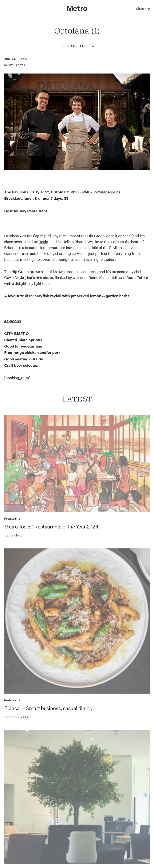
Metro (13, 535)
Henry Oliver (17, 717)
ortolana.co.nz (107, 192)
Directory (143, 9)
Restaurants (14, 65)
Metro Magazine (82, 46)
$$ (66, 198)
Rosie (43, 241)
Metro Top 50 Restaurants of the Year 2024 (51, 526)
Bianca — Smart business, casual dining (48, 708)
